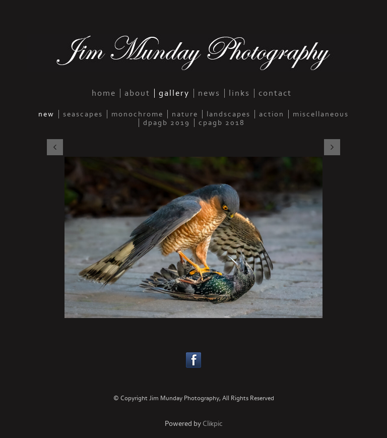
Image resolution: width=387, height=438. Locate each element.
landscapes (228, 114)
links (239, 93)
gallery (174, 93)
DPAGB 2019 (166, 122)
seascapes (83, 114)
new (46, 114)
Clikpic (213, 423)
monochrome (137, 114)
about (137, 93)
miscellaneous (321, 114)
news (209, 93)
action (271, 114)
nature (185, 114)
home (104, 93)
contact (275, 93)
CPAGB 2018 (222, 122)
